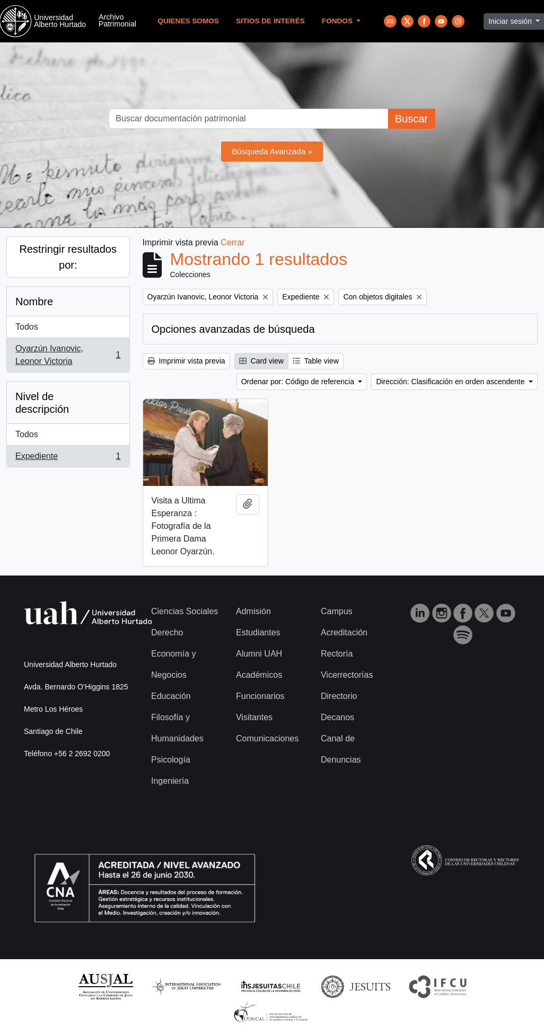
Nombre (34, 301)
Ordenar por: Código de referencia (298, 381)
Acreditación (344, 632)
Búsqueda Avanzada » (272, 151)
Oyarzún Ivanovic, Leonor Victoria (68, 355)
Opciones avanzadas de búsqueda (233, 329)
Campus (337, 611)
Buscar (411, 119)
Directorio (339, 696)
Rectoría (337, 653)
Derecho (167, 632)
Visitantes (254, 717)
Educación (171, 696)
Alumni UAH (259, 653)
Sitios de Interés (270, 21)
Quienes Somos (188, 21)
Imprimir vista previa (186, 361)
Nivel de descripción (42, 403)
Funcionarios (260, 696)
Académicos (259, 674)
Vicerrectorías (347, 674)
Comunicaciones (267, 738)
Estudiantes (258, 632)
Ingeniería (170, 780)
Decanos (337, 717)
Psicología (170, 759)
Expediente (68, 458)
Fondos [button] (338, 21)
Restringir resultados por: (68, 257)
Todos (26, 326)
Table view (316, 361)
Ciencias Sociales (184, 611)
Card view (261, 361)
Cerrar (232, 242)
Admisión (253, 611)
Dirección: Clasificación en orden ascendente (451, 381)
